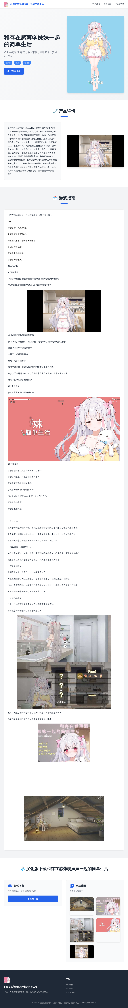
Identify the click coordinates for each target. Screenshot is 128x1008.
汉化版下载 (119, 4)
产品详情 (96, 4)
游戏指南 (107, 4)
